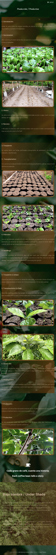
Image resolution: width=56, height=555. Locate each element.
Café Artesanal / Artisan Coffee (25, 552)
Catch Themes (42, 552)
